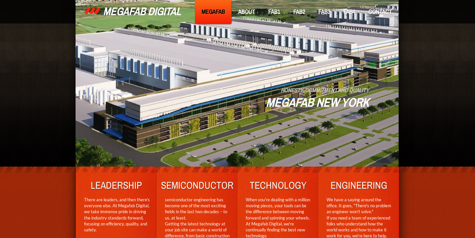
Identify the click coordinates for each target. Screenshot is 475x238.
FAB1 (274, 12)
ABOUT (246, 12)
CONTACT (380, 12)
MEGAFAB (213, 12)
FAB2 (299, 12)
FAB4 (349, 12)
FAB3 (324, 12)
